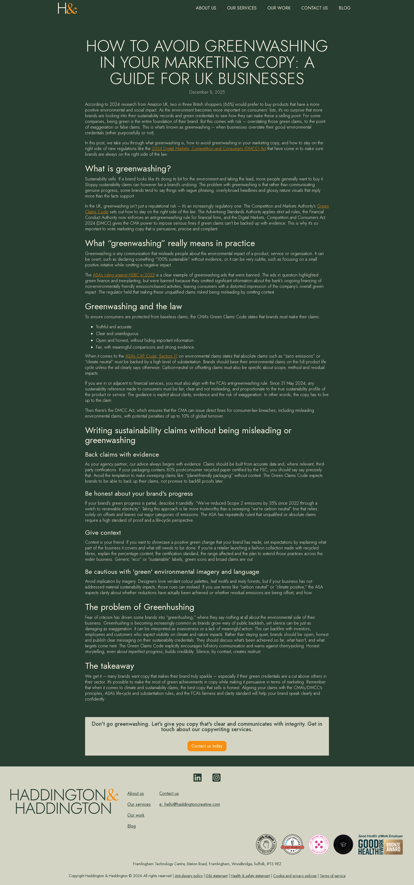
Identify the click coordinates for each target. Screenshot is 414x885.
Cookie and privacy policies (294, 875)
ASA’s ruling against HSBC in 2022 (124, 275)
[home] (67, 7)
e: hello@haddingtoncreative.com (189, 804)
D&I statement (217, 875)
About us (206, 8)
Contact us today (207, 746)
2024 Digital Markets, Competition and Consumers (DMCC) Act (209, 148)
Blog (345, 8)
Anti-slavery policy (189, 875)
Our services (139, 804)
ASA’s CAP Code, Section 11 (151, 356)
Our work (278, 8)
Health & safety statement (250, 875)
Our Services (242, 8)
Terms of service (332, 875)
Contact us (314, 8)
